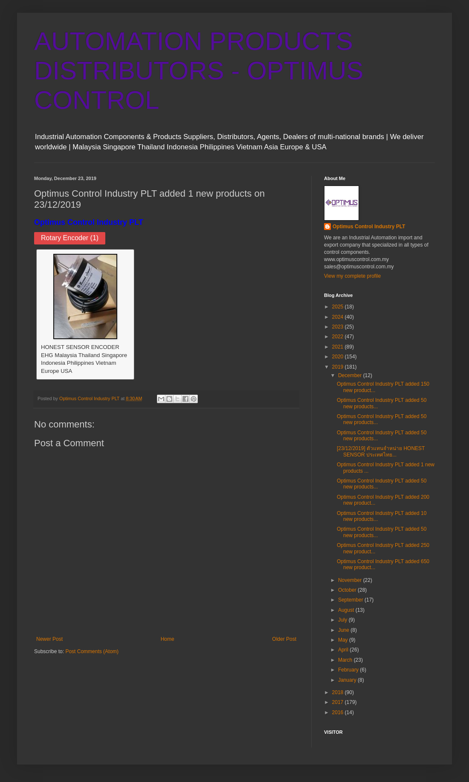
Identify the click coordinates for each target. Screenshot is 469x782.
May (343, 640)
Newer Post (49, 639)
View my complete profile (352, 276)
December (350, 375)
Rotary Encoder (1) (69, 237)
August (347, 610)
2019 (338, 367)
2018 (338, 692)
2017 (338, 702)
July (343, 620)
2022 (338, 337)
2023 (338, 327)
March (346, 660)
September (351, 600)
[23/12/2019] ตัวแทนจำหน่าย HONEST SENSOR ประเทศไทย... (381, 451)
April (344, 650)
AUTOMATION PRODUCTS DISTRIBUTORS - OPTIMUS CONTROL (198, 70)
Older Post (284, 639)
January (348, 680)
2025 (338, 307)
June (344, 630)
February (349, 670)
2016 (338, 712)
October (348, 590)
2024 (338, 317)
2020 (338, 357)
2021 (338, 347)
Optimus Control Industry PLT (88, 222)
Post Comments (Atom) (92, 651)
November (350, 580)
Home (167, 639)
